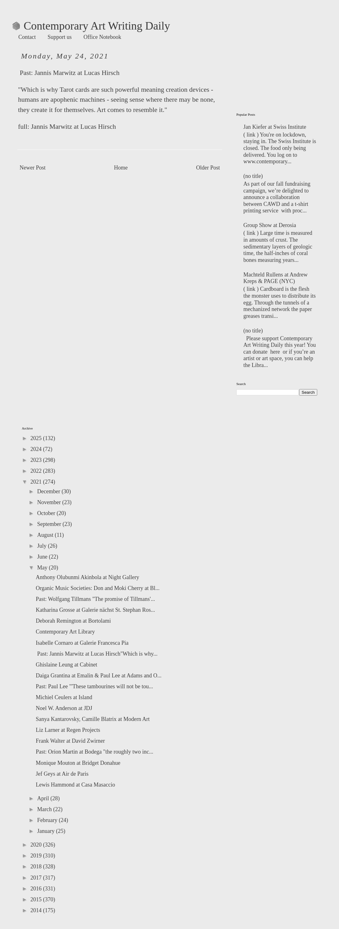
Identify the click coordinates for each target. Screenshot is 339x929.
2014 (36, 910)
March (45, 809)
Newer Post (33, 168)
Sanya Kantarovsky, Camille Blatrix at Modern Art (93, 719)
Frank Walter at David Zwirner (70, 741)
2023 (36, 460)
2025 (36, 438)
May (43, 567)
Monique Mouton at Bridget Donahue (78, 763)
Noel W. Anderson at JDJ (64, 708)
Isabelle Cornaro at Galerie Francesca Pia (82, 643)
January (46, 831)
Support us (60, 37)
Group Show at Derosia (270, 225)
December (49, 491)
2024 (36, 449)
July (42, 546)
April (43, 798)
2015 (36, 899)
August (46, 535)
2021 (36, 482)
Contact (27, 37)
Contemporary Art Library (65, 632)
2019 (36, 855)
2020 (36, 845)
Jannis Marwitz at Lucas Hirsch (77, 73)
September (49, 524)
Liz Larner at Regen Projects (68, 730)
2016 (36, 888)
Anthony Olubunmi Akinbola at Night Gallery (87, 577)
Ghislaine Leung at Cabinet (66, 665)
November (49, 502)
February (47, 820)
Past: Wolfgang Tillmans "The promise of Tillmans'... (95, 599)
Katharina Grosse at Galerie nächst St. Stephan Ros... (95, 610)
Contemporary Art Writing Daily (91, 26)
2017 (36, 878)
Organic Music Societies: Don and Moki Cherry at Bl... (98, 588)
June (43, 557)
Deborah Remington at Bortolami (73, 621)
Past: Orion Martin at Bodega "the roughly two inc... (94, 752)
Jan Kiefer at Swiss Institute (275, 127)
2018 (36, 866)
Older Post (208, 168)
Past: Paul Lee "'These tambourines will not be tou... (94, 686)
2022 (36, 471)
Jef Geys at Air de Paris (62, 774)
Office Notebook (102, 37)
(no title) (253, 176)
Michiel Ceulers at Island (64, 697)
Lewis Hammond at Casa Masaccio (75, 785)
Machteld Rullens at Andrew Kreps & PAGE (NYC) (276, 278)
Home (121, 168)
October (46, 513)
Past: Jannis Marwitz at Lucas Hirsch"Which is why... (97, 654)
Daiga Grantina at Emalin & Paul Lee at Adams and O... (98, 675)
